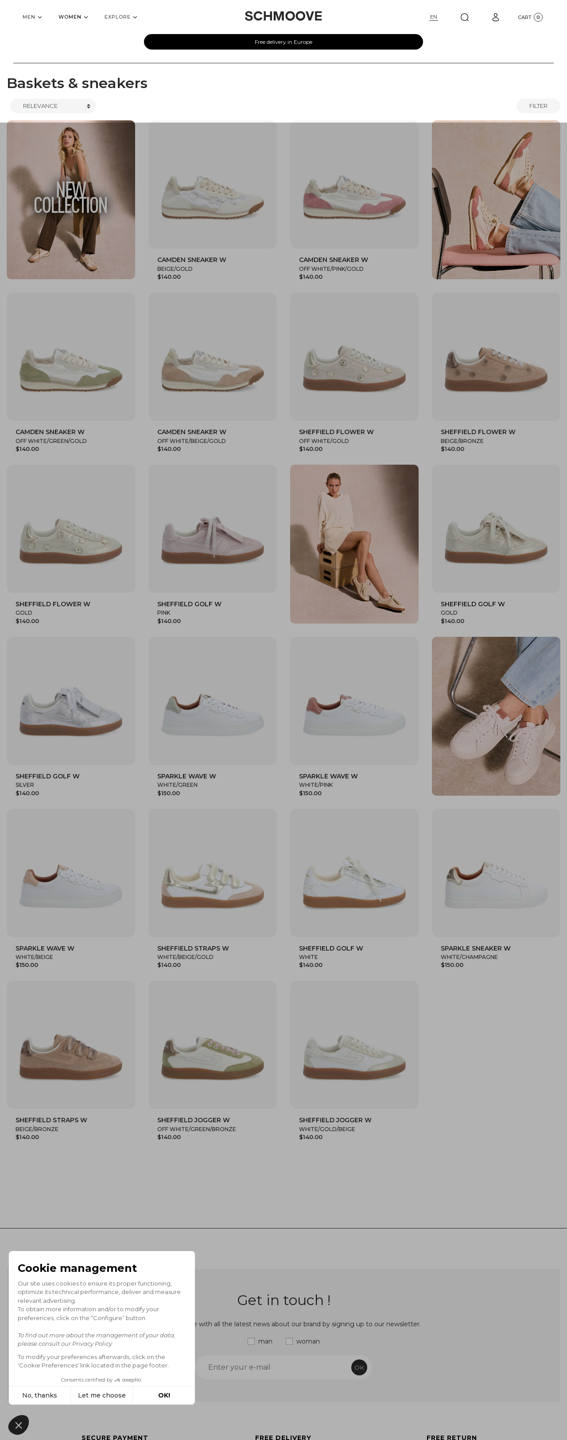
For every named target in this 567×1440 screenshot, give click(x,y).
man (265, 1341)
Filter (538, 105)
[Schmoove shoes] (283, 16)
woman (308, 1341)
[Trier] (53, 106)
